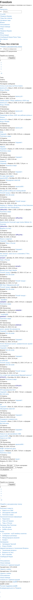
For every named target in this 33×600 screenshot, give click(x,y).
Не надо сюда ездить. (7, 176)
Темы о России (10, 243)
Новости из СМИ (5, 438)
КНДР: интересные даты (8, 448)
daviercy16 (3, 88)
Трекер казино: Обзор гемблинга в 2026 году (14, 100)
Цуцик (2, 450)
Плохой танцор (5, 193)
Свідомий (3, 134)
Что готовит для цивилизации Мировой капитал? (16, 375)
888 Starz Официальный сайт (9, 285)
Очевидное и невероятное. (9, 419)
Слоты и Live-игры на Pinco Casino (11, 86)
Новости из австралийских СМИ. (10, 434)
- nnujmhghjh (4, 314)
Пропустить (4, 9)
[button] (0, 53)
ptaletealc (3, 316)
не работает (4, 360)
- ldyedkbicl (3, 299)
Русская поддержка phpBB (8, 586)
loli (1, 404)
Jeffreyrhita (3, 209)
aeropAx (2, 258)
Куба (1, 132)
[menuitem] (6, 16)
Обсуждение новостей (13, 180)
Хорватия (3, 161)
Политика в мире (5, 136)
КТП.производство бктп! (8, 390)
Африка (2, 146)
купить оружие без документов (10, 329)
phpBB (15, 582)
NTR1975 (3, 377)
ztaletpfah (3, 302)
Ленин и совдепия (6, 239)
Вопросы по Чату (5, 228)
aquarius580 (4, 178)
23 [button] (1, 73)
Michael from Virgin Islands (8, 270)
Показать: (7, 465)
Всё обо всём (10, 195)
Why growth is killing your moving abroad (13, 190)
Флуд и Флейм (4, 90)
